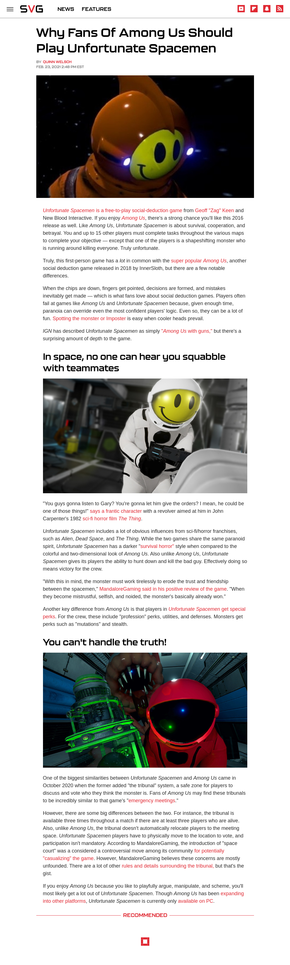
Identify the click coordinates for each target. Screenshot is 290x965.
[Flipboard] (254, 11)
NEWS (65, 9)
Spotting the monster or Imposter (89, 318)
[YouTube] (241, 11)
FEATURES (96, 9)
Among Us (133, 218)
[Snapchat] (266, 11)
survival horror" (157, 546)
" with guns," (186, 331)
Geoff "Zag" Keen (214, 210)
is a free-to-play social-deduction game (112, 210)
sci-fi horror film (112, 518)
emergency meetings (151, 800)
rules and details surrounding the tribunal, (168, 866)
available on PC (195, 901)
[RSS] (279, 11)
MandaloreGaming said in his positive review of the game (163, 589)
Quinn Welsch (57, 62)
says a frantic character (116, 511)
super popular (199, 261)
